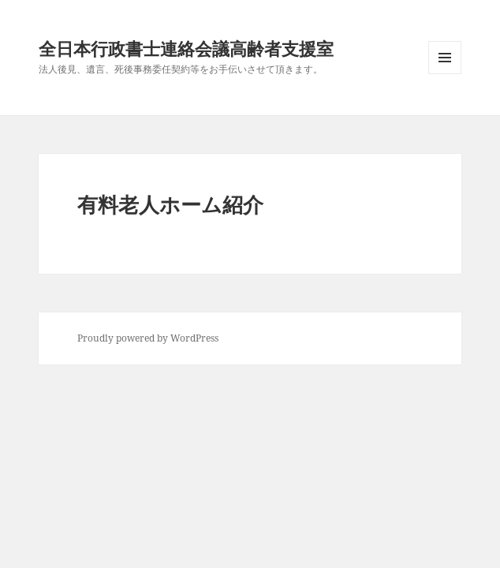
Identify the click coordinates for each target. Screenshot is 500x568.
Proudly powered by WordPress (147, 338)
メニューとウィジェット (445, 73)
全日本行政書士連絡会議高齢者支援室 (186, 48)
